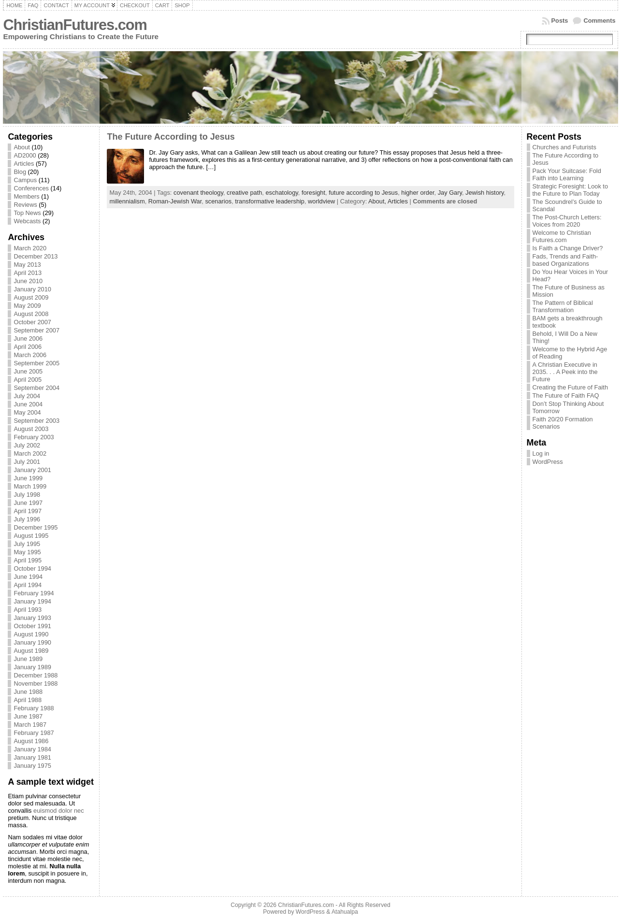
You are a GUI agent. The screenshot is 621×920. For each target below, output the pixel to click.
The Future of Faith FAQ (566, 395)
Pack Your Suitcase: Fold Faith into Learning (567, 174)
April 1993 (28, 609)
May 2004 (27, 412)
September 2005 (36, 363)
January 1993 (32, 617)
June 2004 (28, 404)
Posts (559, 20)
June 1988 (28, 691)
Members (26, 196)
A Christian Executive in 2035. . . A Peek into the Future (565, 372)
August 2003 (31, 428)
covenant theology (198, 192)
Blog (20, 171)
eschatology (281, 192)
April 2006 (28, 346)
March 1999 (30, 486)
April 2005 (28, 379)
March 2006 (30, 355)
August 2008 (31, 313)
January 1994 (32, 601)
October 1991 (32, 626)
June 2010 (28, 281)
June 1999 (28, 478)
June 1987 (28, 716)
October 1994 (32, 568)
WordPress (548, 461)
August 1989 (31, 650)
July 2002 (27, 445)
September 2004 (36, 387)
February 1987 (34, 732)
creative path (244, 192)
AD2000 (25, 155)
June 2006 (28, 338)
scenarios (218, 201)
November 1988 (36, 683)
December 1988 (36, 675)
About (21, 147)
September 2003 (36, 420)
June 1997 (28, 502)
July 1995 (27, 543)
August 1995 (31, 535)
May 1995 (27, 552)
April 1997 (28, 511)
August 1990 (31, 634)
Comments (599, 20)
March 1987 (30, 724)
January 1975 (32, 765)
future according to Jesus (363, 192)
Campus (25, 180)
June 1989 (28, 658)
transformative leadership (269, 201)
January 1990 (32, 642)
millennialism (126, 201)
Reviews (25, 204)
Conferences (31, 188)
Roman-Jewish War (175, 201)
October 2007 (32, 322)
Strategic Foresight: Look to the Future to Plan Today (570, 190)
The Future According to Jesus (170, 137)
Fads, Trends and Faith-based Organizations (565, 260)
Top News (27, 212)
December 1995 (36, 527)
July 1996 (27, 519)
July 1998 (27, 494)
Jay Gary (450, 192)
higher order (417, 192)
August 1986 (31, 741)
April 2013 (28, 272)
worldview (321, 201)
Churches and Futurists (564, 147)
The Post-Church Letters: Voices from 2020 (567, 221)
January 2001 (32, 470)
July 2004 (27, 396)
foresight (313, 192)
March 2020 (30, 248)
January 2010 (32, 289)
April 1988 (28, 700)
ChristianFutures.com (74, 24)
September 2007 (36, 330)
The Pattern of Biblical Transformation (563, 306)
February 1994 (34, 593)
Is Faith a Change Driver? (568, 248)
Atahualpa (345, 911)
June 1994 (28, 576)
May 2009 (27, 305)
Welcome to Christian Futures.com (562, 236)
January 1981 (32, 757)
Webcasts (27, 221)
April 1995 (28, 560)
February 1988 (34, 708)
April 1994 (28, 585)
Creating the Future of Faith (570, 387)
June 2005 (28, 371)
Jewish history (484, 192)
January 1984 (32, 749)
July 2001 (27, 461)
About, (378, 201)
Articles (24, 163)
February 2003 (34, 437)
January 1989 (32, 667)
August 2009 (31, 297)
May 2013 (27, 264)
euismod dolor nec (58, 810)
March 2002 (30, 453)
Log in (541, 453)
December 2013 (36, 256)
